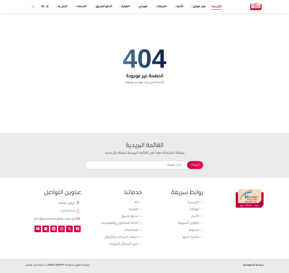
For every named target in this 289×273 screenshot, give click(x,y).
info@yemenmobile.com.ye (57, 219)
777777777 (70, 211)
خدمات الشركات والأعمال (122, 237)
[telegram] (45, 229)
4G (136, 202)
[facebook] (77, 229)
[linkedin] (53, 229)
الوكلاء (194, 209)
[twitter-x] (69, 229)
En (44, 6)
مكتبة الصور (190, 237)
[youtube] (37, 229)
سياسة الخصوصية (253, 265)
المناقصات (131, 230)
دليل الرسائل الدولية (124, 244)
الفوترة (134, 209)
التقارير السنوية (188, 223)
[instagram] (61, 229)
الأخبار (195, 216)
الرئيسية (217, 6)
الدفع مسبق (130, 216)
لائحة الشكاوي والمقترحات (120, 223)
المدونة (194, 230)
